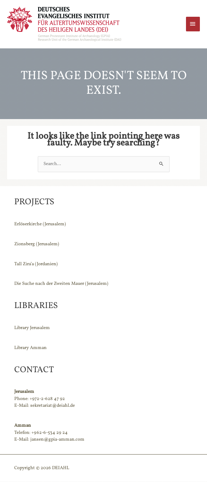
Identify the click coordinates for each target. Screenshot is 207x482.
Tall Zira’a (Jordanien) (36, 264)
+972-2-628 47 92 (47, 399)
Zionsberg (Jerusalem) (36, 244)
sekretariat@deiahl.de (52, 406)
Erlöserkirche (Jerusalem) (40, 224)
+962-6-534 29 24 (49, 433)
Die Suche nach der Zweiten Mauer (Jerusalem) (61, 284)
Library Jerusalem (32, 328)
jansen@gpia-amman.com (57, 440)
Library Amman (30, 348)
